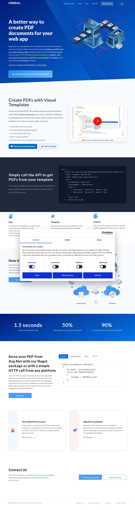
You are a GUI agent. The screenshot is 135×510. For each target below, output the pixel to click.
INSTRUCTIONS (69, 4)
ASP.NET (53, 55)
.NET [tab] (86, 356)
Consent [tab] (36, 240)
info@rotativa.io (40, 475)
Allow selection (67, 275)
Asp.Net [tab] (63, 356)
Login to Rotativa (115, 477)
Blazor (56, 58)
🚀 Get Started (48, 146)
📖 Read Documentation (22, 146)
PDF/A (24, 60)
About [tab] (99, 240)
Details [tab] (67, 240)
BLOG (80, 4)
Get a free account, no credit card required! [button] (30, 74)
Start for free (107, 4)
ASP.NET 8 (46, 58)
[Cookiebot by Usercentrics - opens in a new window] (103, 233)
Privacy (107, 503)
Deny (37, 275)
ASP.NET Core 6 (35, 58)
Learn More (20, 395)
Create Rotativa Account (90, 477)
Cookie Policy (120, 503)
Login (122, 4)
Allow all (98, 275)
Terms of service (94, 503)
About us (79, 503)
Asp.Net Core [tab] (75, 356)
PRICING (95, 4)
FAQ (86, 4)
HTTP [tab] (94, 356)
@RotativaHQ (14, 480)
